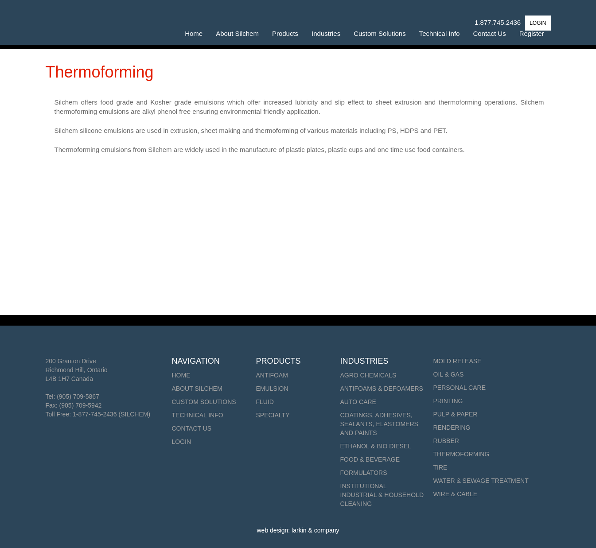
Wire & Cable (455, 493)
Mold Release (457, 361)
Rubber (446, 440)
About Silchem (237, 33)
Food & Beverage (370, 459)
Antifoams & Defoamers (381, 388)
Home (194, 33)
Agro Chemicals (368, 375)
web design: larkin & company (298, 530)
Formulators (363, 472)
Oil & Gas (448, 374)
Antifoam (272, 375)
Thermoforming (461, 454)
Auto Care (358, 401)
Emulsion (272, 388)
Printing (448, 400)
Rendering (452, 427)
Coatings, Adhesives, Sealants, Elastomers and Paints (379, 424)
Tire (440, 467)
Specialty (273, 415)
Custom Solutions (380, 33)
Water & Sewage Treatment (481, 480)
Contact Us (489, 33)
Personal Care (459, 387)
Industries (326, 33)
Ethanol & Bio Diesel (376, 446)
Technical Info (439, 33)
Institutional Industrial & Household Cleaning (382, 494)
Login (181, 441)
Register (531, 33)
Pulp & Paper (455, 414)
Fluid (265, 401)
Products (285, 33)
